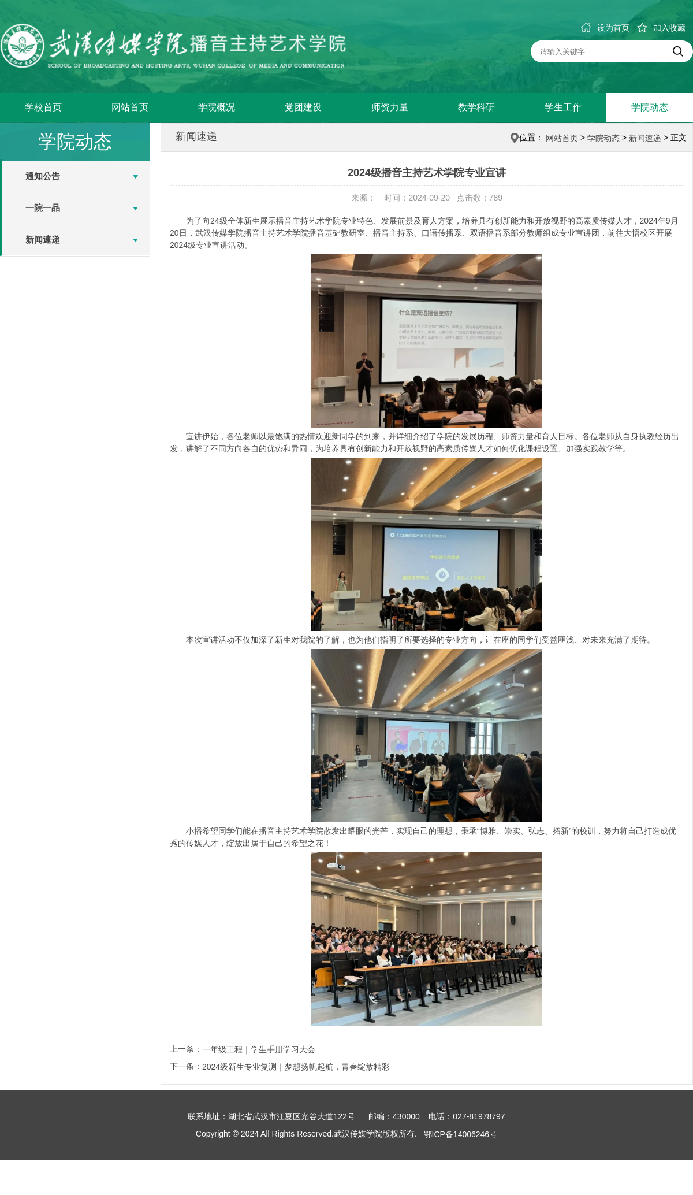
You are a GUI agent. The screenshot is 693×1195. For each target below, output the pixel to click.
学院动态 (649, 107)
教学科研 (476, 107)
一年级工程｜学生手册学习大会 (258, 1049)
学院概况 (216, 107)
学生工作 (563, 107)
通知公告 (42, 176)
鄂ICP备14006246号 (461, 1134)
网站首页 (129, 107)
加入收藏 (661, 27)
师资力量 (389, 107)
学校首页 (43, 107)
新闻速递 (42, 239)
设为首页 (605, 27)
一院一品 (42, 208)
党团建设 (303, 107)
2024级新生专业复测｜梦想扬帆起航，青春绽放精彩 (296, 1066)
